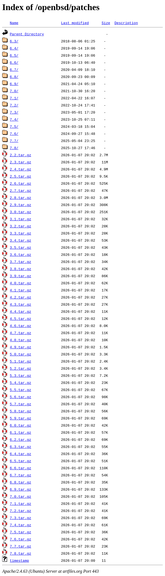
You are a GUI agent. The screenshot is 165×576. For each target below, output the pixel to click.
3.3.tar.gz (20, 233)
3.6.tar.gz (20, 254)
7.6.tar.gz (20, 539)
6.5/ (14, 55)
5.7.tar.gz (20, 403)
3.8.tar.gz (20, 268)
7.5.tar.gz (20, 531)
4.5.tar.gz (20, 318)
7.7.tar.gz (20, 546)
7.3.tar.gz (20, 517)
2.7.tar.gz (20, 190)
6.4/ (14, 48)
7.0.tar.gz (20, 496)
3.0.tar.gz (20, 211)
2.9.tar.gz (20, 204)
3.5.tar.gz (20, 247)
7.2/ (14, 105)
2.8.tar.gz (20, 197)
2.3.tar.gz (20, 162)
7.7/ (14, 140)
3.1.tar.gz (20, 218)
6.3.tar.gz (20, 446)
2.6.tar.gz (20, 183)
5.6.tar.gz (20, 396)
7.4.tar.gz (20, 524)
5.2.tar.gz (20, 368)
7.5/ (14, 126)
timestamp (19, 560)
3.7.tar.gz (20, 261)
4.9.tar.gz (20, 347)
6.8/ (14, 76)
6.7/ (14, 69)
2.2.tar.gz (20, 154)
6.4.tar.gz (20, 453)
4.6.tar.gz (20, 325)
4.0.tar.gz (20, 282)
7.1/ (14, 97)
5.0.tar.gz (20, 354)
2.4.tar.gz (20, 169)
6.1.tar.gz (20, 432)
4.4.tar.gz (20, 311)
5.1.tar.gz (20, 361)
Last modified (75, 22)
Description (126, 22)
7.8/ (14, 147)
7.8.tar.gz (20, 553)
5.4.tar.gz (20, 382)
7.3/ (14, 112)
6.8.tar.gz (20, 482)
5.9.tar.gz (20, 418)
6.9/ (14, 83)
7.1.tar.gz (20, 503)
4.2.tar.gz (20, 297)
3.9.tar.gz (20, 275)
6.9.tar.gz (20, 489)
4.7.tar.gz (20, 332)
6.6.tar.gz (20, 467)
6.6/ (14, 62)
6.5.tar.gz (20, 460)
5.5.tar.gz (20, 389)
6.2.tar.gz (20, 439)
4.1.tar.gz (20, 290)
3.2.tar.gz (20, 226)
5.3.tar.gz (20, 375)
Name (14, 22)
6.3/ (14, 41)
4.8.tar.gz (20, 339)
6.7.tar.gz (20, 475)
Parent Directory (27, 33)
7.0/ (14, 90)
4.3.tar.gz (20, 304)
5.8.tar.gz (20, 411)
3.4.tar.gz (20, 240)
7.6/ (14, 133)
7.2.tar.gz (20, 510)
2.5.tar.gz (20, 176)
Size (106, 22)
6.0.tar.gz (20, 425)
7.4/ (14, 119)
